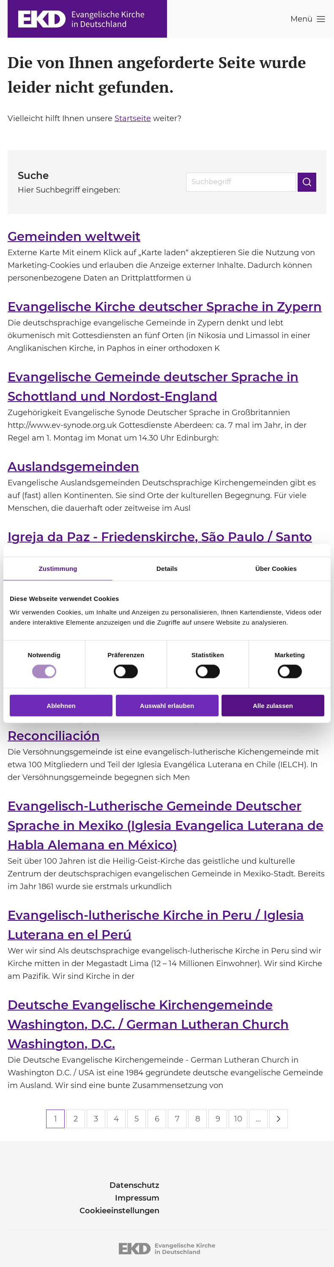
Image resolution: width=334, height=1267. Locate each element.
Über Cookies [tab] (276, 568)
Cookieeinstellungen (119, 1210)
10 (238, 1119)
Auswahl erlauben (167, 705)
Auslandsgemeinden (73, 466)
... (258, 1119)
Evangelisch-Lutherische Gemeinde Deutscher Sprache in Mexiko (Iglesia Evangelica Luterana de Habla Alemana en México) (165, 825)
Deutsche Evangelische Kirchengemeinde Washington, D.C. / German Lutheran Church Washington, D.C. (148, 1024)
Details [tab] (167, 568)
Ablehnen (61, 705)
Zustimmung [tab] (58, 568)
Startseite (133, 118)
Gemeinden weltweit (74, 236)
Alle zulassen (273, 705)
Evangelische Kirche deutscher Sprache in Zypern (165, 306)
